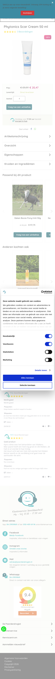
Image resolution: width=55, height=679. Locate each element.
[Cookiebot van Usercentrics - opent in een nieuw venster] (41, 292)
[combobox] (27, 18)
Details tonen (41, 370)
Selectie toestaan (27, 385)
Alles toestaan (27, 378)
